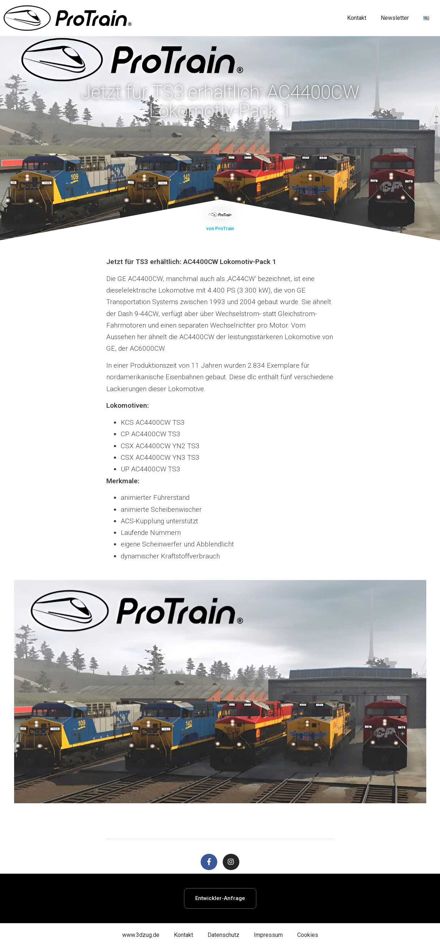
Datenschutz (223, 934)
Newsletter (395, 17)
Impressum (268, 934)
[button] (220, 898)
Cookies (307, 934)
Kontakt (356, 17)
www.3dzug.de (140, 934)
